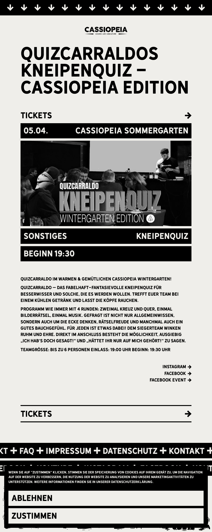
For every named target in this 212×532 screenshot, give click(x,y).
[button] (105, 498)
